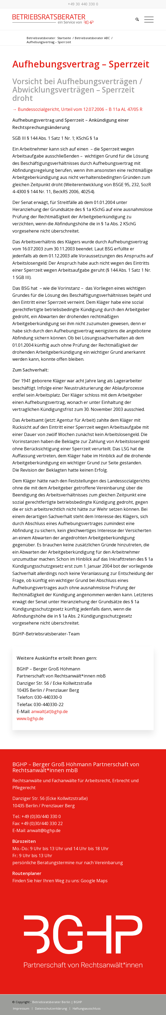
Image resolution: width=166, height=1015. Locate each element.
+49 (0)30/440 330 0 (41, 816)
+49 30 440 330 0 (83, 3)
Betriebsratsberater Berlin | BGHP (57, 1002)
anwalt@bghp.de (44, 830)
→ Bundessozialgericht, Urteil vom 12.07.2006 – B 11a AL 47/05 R (77, 109)
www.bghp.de (30, 718)
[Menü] (146, 19)
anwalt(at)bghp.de (49, 711)
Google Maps (94, 881)
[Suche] (134, 19)
